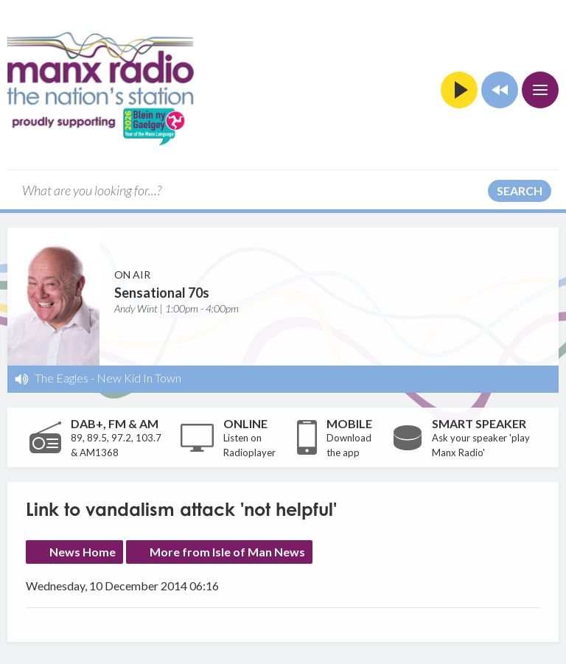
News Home (82, 552)
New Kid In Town (139, 378)
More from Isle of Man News (227, 552)
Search (519, 191)
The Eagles (61, 378)
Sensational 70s (161, 292)
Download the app (348, 445)
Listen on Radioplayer (249, 445)
